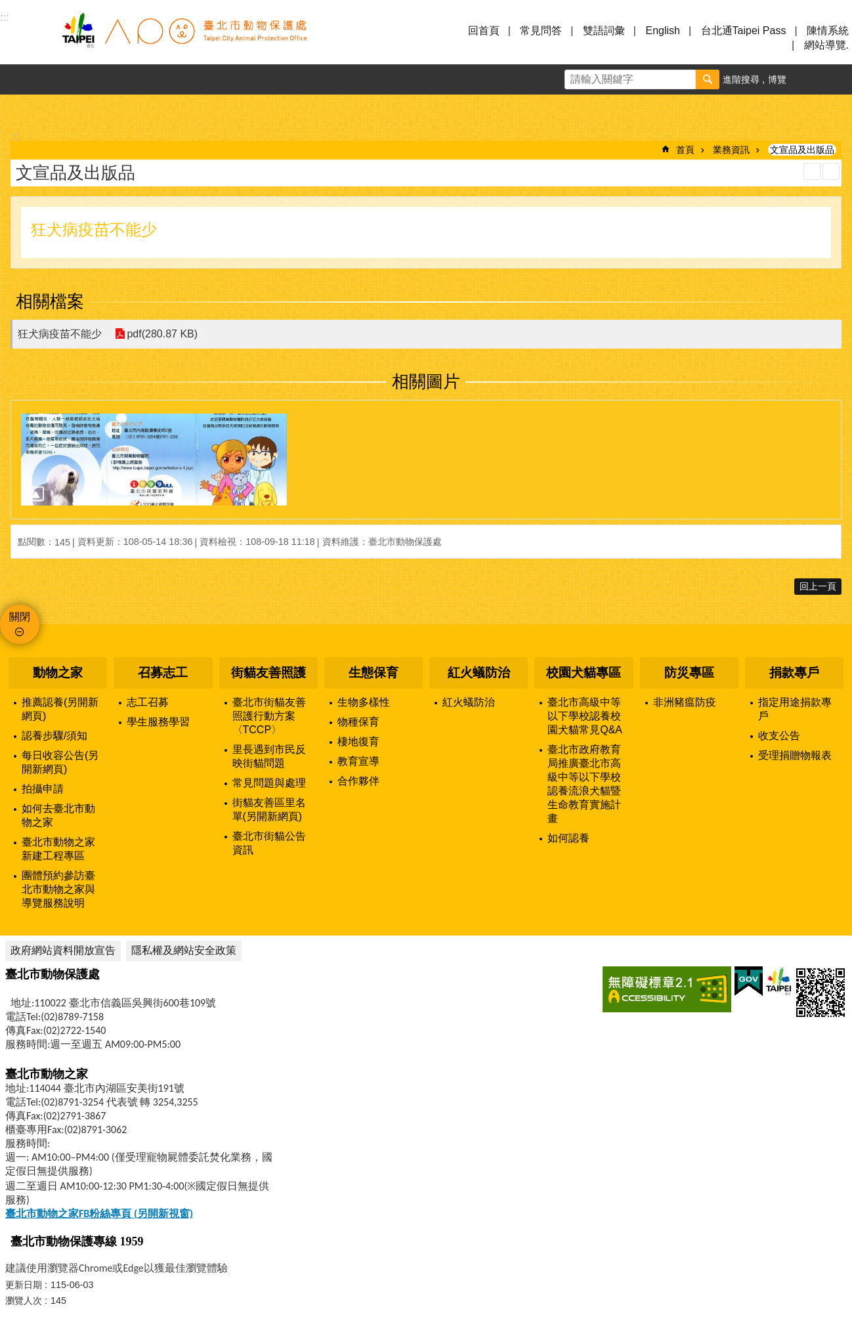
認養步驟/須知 (54, 735)
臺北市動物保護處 (184, 38)
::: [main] (15, 136)
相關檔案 (50, 301)
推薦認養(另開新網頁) (60, 709)
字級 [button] (807, 79)
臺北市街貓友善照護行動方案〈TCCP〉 (269, 716)
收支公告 (779, 735)
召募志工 (163, 672)
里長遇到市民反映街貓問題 (269, 756)
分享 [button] (837, 79)
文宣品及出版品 (802, 149)
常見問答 (541, 30)
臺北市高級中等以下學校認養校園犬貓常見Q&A (584, 716)
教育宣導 (358, 761)
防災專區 (689, 672)
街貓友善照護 (268, 672)
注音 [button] (831, 171)
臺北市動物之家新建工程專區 (58, 848)
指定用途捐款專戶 (795, 709)
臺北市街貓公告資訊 (269, 842)
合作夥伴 (358, 780)
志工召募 (148, 702)
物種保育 (358, 721)
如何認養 (568, 838)
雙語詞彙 (604, 30)
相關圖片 (426, 381)
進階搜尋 (741, 79)
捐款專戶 (794, 672)
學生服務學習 (158, 721)
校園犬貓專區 (583, 672)
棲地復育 (358, 741)
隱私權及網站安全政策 (183, 950)
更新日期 (23, 1285)
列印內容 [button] (811, 171)
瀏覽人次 (23, 1300)
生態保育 (373, 672)
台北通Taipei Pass (743, 30)
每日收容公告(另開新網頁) (60, 762)
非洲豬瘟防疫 (684, 702)
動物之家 (58, 672)
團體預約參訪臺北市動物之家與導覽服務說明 (58, 889)
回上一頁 (817, 586)
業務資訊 (731, 149)
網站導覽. (826, 45)
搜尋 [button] (707, 79)
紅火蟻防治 (479, 672)
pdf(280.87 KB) (162, 333)
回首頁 (484, 30)
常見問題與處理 (269, 782)
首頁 (685, 149)
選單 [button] (26, 38)
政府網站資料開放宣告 (63, 950)
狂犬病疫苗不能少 (60, 333)
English (662, 30)
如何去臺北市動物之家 (58, 815)
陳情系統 (828, 30)
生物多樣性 (363, 702)
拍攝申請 (43, 788)
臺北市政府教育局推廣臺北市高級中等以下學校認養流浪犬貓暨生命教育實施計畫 (584, 784)
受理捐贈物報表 (795, 755)
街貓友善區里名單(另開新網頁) (269, 809)
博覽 (777, 79)
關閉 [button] (19, 616)
